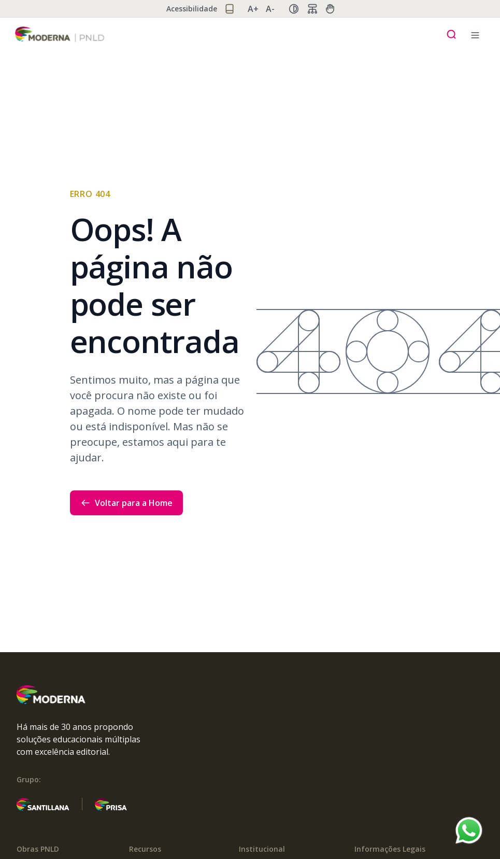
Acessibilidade (191, 8)
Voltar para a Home (126, 503)
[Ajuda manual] (330, 8)
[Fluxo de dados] (312, 8)
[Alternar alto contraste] (294, 9)
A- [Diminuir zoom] (270, 9)
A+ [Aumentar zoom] (253, 9)
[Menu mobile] (475, 34)
